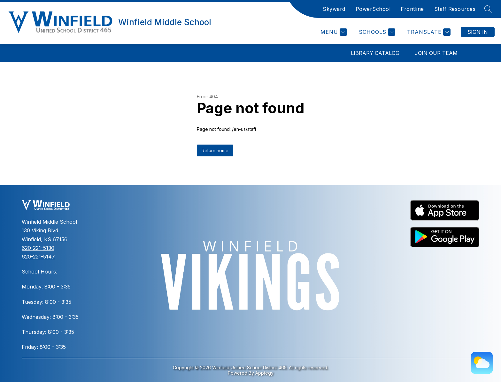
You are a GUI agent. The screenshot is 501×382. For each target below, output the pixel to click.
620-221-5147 (38, 256)
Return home (215, 150)
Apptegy (264, 373)
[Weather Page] (482, 363)
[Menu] (333, 32)
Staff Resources (455, 9)
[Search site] (488, 9)
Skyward (334, 9)
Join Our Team (436, 53)
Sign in (477, 32)
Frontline (412, 9)
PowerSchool (373, 9)
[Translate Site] (428, 32)
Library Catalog (375, 53)
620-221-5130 (38, 248)
